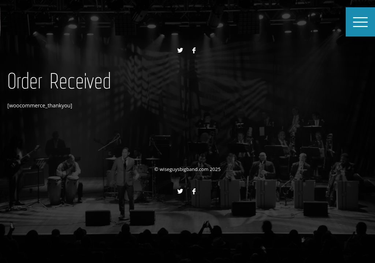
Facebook (193, 50)
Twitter (180, 50)
